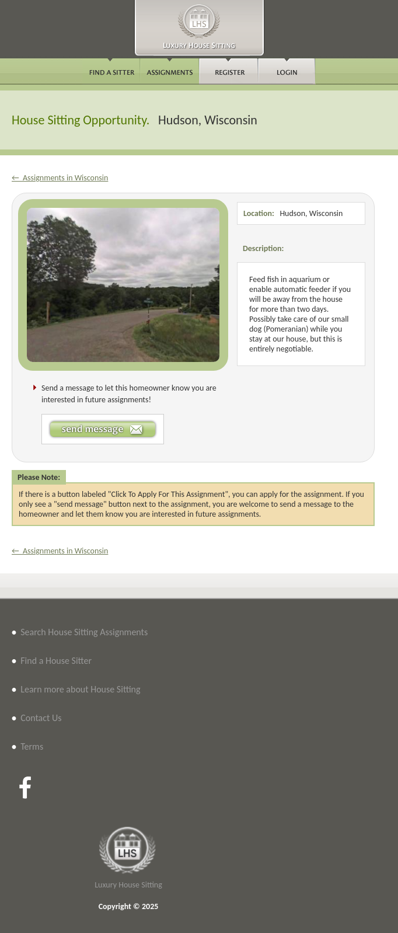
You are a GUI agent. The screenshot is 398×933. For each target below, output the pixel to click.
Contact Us (40, 717)
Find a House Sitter (56, 660)
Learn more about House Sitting (80, 689)
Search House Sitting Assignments (84, 632)
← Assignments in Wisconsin (60, 178)
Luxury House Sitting (128, 885)
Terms (31, 746)
